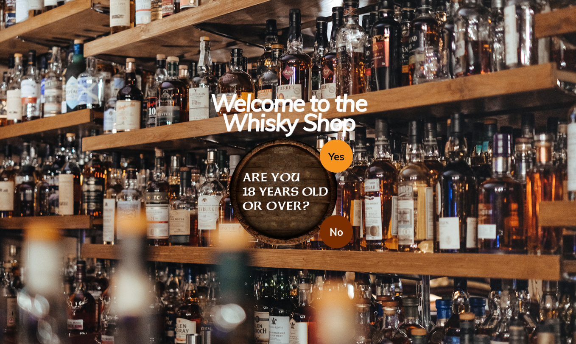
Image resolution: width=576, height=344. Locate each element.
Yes (336, 156)
